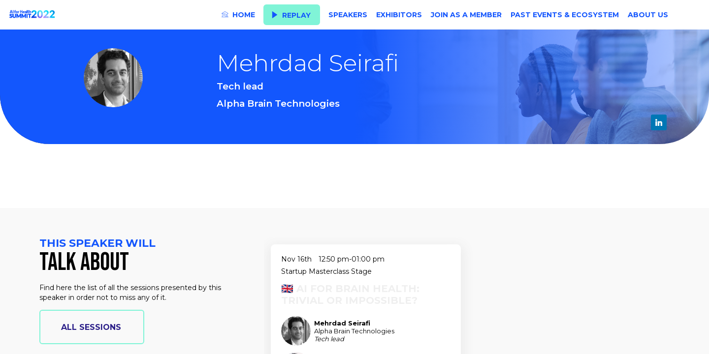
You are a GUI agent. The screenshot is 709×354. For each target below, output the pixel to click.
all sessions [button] (91, 327)
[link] (238, 15)
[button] (291, 15)
